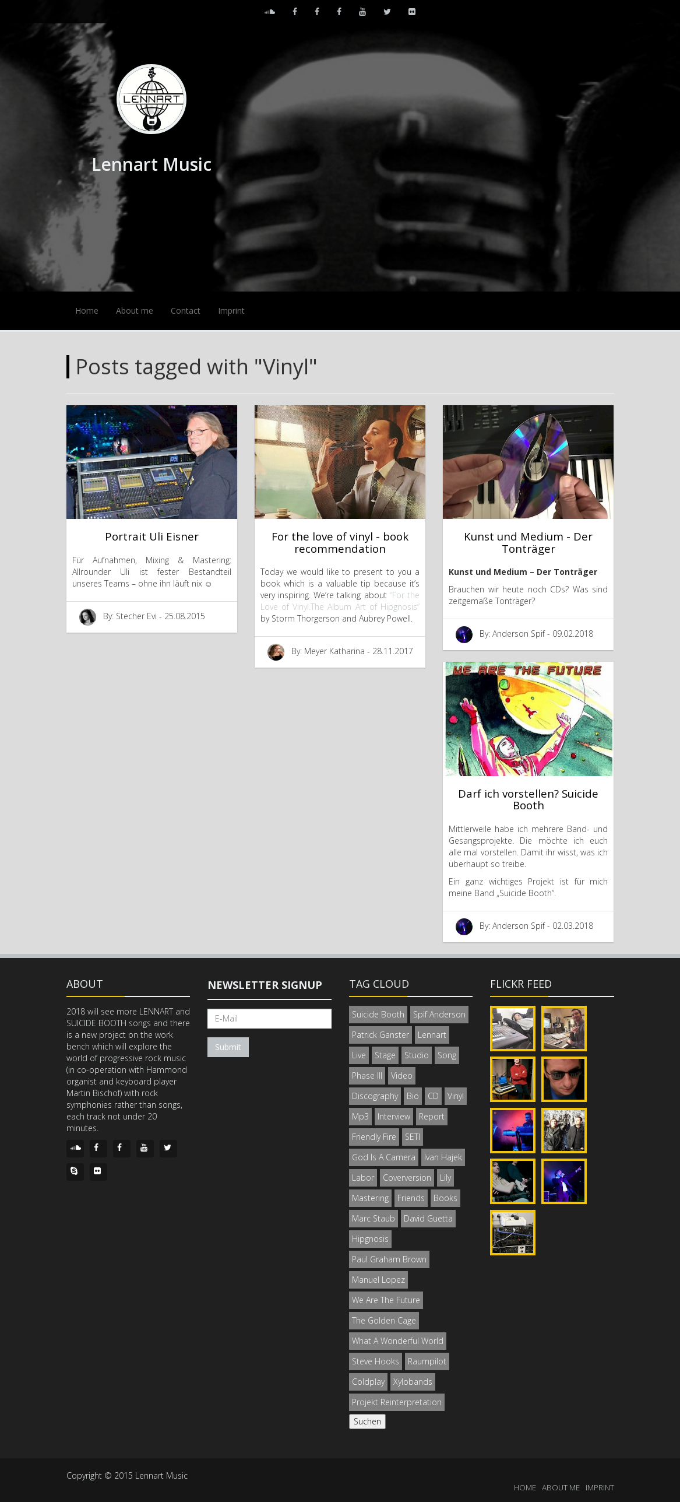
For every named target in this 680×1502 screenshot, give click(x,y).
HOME (525, 1487)
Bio (413, 1095)
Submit (228, 1046)
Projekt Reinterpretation (397, 1402)
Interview (394, 1116)
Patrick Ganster (380, 1034)
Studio (416, 1055)
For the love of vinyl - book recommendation (340, 542)
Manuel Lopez (378, 1279)
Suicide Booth (378, 1014)
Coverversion (407, 1177)
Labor (363, 1177)
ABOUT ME (561, 1487)
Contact (185, 310)
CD (433, 1095)
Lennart (432, 1034)
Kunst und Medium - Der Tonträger (528, 542)
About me (134, 310)
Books (445, 1197)
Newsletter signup (264, 985)
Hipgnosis (370, 1238)
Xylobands (412, 1381)
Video (402, 1075)
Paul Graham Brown (389, 1259)
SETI (412, 1136)
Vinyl (456, 1095)
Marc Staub (373, 1218)
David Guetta (428, 1218)
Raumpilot (427, 1361)
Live (359, 1055)
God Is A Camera (383, 1157)
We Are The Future (386, 1300)
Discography (375, 1095)
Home (86, 310)
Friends (411, 1197)
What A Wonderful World (397, 1340)
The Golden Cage (384, 1320)
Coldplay (368, 1381)
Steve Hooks (375, 1361)
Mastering (370, 1197)
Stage (385, 1055)
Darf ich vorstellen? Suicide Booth (528, 799)
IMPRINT (600, 1487)
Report (432, 1116)
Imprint (231, 310)
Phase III (367, 1075)
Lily (445, 1177)
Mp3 (360, 1116)
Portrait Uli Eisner (152, 536)
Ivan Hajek (443, 1157)
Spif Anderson (439, 1014)
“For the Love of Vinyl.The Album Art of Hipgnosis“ (340, 600)
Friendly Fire (374, 1136)
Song (447, 1055)
